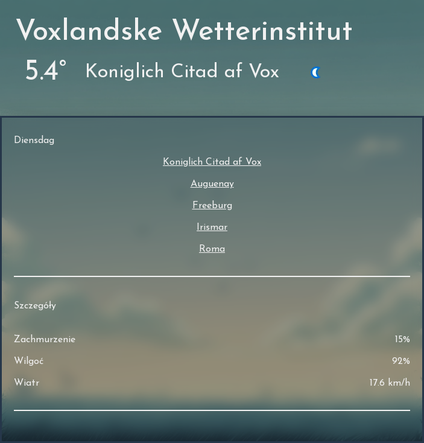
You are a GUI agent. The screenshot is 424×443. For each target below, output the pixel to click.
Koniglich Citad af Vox (212, 162)
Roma (212, 249)
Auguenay (212, 184)
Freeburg (212, 206)
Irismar (212, 227)
